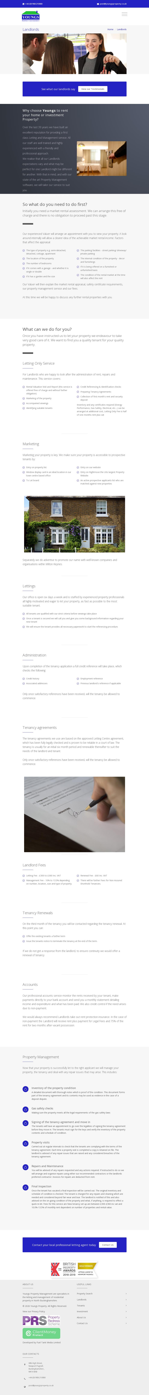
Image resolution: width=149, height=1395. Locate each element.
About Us (81, 1317)
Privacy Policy (38, 1311)
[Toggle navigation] (124, 14)
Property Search (85, 1293)
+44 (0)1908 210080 (33, 3)
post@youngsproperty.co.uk (113, 3)
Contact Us (108, 1244)
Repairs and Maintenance (47, 1166)
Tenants (81, 1305)
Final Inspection (41, 1186)
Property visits (41, 1142)
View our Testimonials (92, 88)
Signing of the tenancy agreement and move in (61, 1122)
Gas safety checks (42, 1108)
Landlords (81, 1299)
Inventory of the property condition (54, 1088)
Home (110, 29)
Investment (82, 1311)
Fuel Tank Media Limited (49, 1342)
